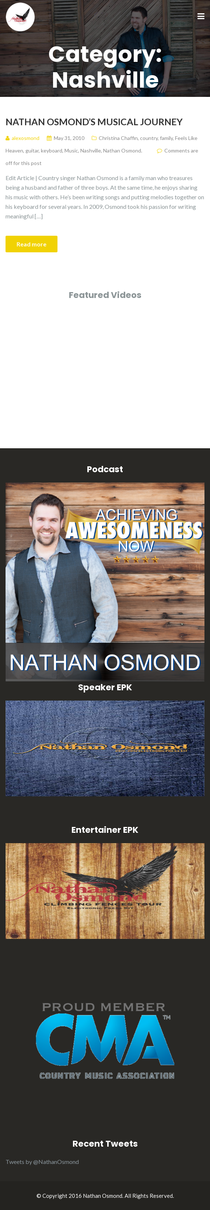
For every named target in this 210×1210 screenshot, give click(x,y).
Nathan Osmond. (122, 150)
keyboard (51, 150)
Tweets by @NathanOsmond (42, 1161)
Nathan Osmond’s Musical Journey (94, 121)
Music (71, 150)
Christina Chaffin (118, 138)
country (149, 138)
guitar (32, 150)
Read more (31, 244)
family (166, 138)
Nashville (90, 150)
